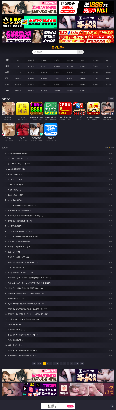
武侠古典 (57, 84)
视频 (7, 66)
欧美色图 (44, 78)
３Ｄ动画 (57, 66)
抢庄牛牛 (108, 60)
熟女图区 (96, 78)
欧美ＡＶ (44, 66)
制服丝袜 (70, 72)
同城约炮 (18, 90)
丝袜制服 (83, 66)
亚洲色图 (31, 78)
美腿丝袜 (70, 78)
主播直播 (96, 66)
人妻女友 (44, 84)
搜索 (80, 52)
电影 (7, 72)
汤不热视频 (56, 90)
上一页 (39, 364)
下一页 (76, 364)
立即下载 (70, 406)
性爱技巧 (108, 84)
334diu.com (58, 47)
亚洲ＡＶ (18, 66)
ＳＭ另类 (108, 66)
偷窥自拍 (18, 78)
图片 (7, 78)
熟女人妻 (70, 66)
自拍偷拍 (31, 66)
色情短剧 (83, 90)
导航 (7, 90)
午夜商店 (31, 90)
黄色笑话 (96, 84)
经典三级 (83, 72)
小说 (7, 84)
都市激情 (18, 84)
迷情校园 (70, 84)
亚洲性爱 (18, 72)
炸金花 (83, 60)
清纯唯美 (83, 78)
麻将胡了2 (70, 60)
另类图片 (108, 78)
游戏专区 (57, 60)
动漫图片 (57, 78)
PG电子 (18, 60)
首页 (34, 364)
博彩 (7, 60)
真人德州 (31, 60)
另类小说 (83, 84)
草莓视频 (44, 90)
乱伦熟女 (96, 72)
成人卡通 (44, 72)
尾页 (82, 364)
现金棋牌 (96, 60)
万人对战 (44, 60)
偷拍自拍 (31, 72)
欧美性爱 (57, 72)
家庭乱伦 (31, 84)
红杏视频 (70, 90)
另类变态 (108, 72)
